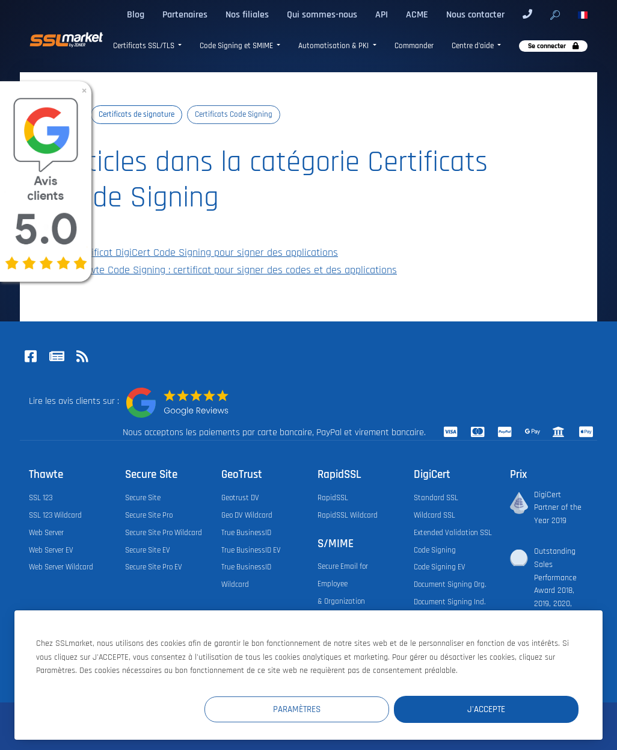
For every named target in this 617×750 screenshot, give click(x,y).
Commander (414, 46)
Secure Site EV (147, 550)
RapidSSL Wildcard (348, 515)
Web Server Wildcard (61, 567)
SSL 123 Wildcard (55, 515)
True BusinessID (246, 533)
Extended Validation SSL (453, 533)
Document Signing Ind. (449, 602)
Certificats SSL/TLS (144, 46)
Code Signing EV (439, 567)
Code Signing (435, 550)
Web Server (46, 533)
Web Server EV (51, 550)
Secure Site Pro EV (153, 567)
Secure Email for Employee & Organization (343, 584)
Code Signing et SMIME (237, 46)
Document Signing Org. (450, 584)
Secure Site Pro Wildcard (163, 533)
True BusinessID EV (251, 550)
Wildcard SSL (434, 515)
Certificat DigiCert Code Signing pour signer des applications (200, 252)
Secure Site (143, 498)
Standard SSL (436, 498)
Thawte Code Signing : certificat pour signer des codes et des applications (229, 270)
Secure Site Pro (149, 515)
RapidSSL (333, 498)
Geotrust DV (240, 498)
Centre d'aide (474, 46)
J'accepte (506, 708)
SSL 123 (40, 498)
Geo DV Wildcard (246, 515)
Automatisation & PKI (334, 46)
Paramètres (357, 708)
